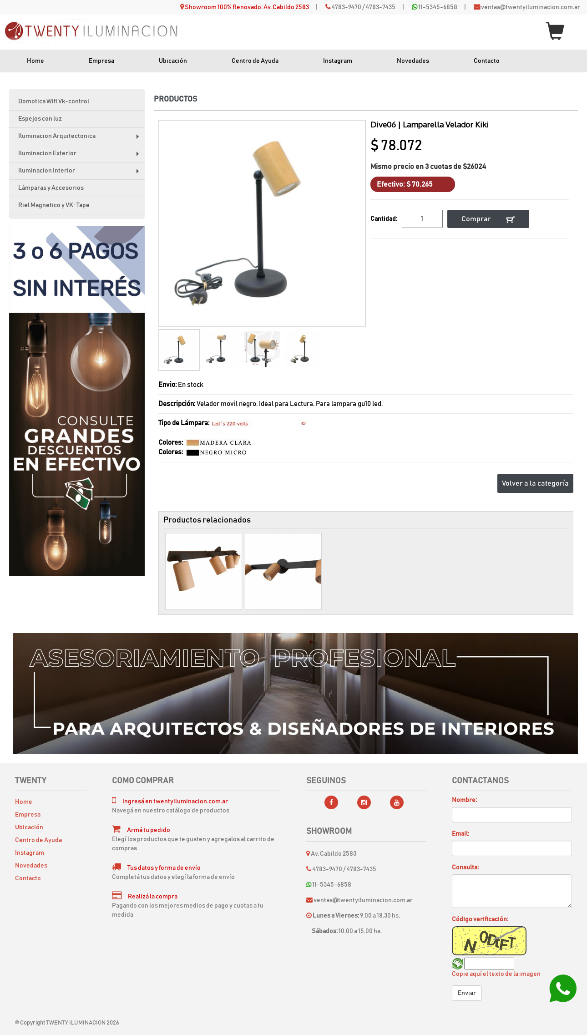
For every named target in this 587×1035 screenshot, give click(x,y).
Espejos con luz (40, 119)
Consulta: (465, 867)
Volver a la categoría (535, 483)
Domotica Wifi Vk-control (53, 101)
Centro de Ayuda (255, 61)
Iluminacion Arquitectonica (80, 139)
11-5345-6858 (437, 7)
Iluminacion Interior (80, 173)
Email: (460, 834)
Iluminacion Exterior (80, 156)
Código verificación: (480, 919)
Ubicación (173, 61)
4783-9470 (346, 7)
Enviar (467, 993)
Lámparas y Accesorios (51, 188)
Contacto (487, 61)
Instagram (337, 61)
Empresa (101, 61)
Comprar (488, 219)
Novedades (413, 61)
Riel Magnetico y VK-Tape (54, 205)
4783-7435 (380, 7)
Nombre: (464, 800)
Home (35, 61)
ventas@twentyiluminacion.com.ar (530, 7)
